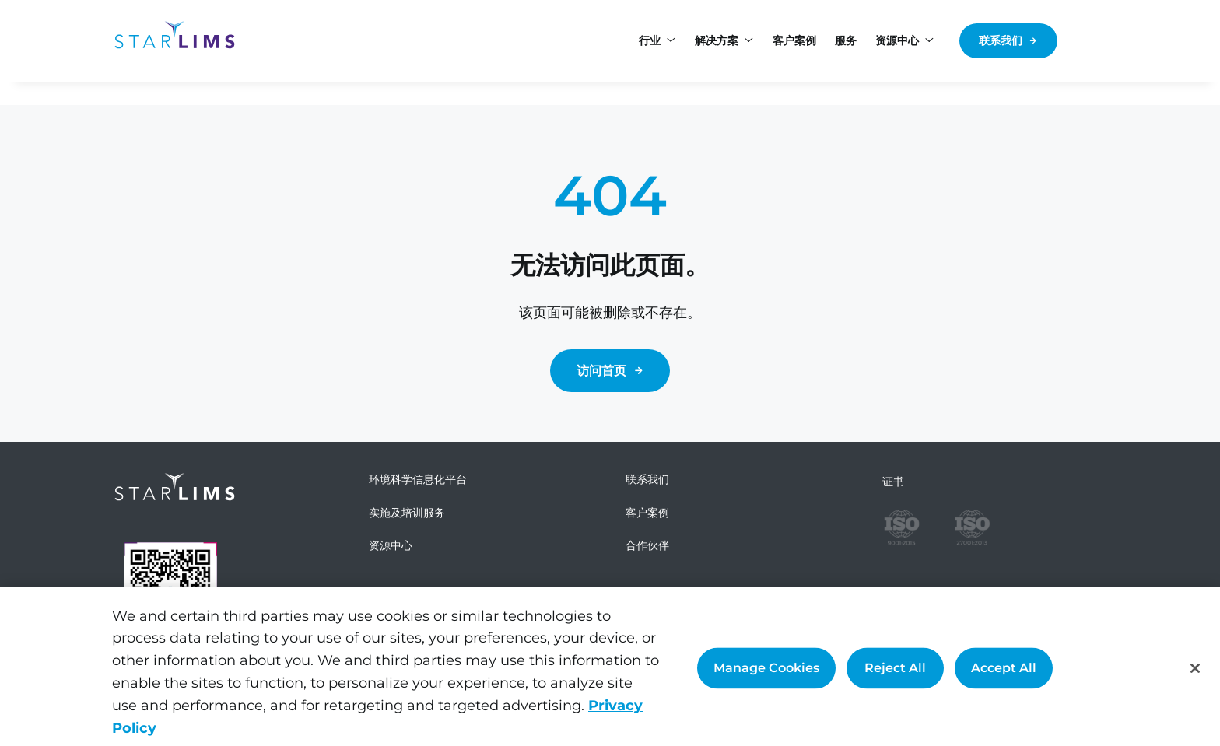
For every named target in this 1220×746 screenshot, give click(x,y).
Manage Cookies (766, 674)
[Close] (1195, 674)
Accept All (1003, 674)
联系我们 (1000, 40)
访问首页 (601, 370)
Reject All (895, 674)
